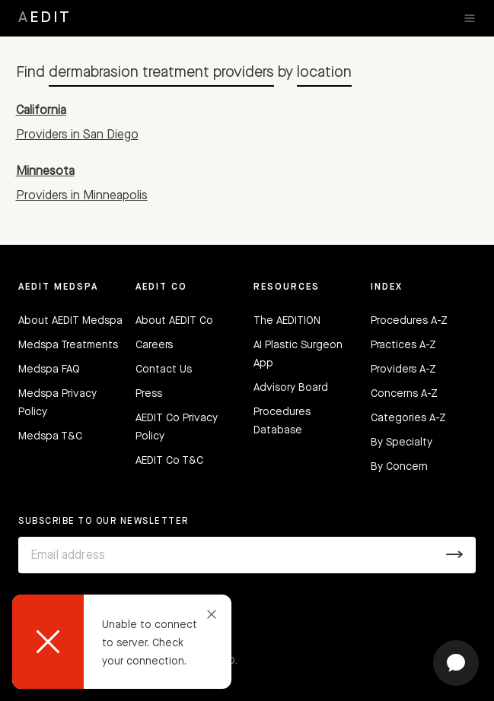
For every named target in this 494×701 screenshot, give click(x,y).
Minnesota (45, 172)
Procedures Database (282, 421)
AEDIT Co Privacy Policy (176, 427)
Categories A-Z (408, 418)
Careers (154, 345)
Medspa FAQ (49, 369)
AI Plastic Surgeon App (298, 354)
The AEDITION (286, 321)
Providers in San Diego (77, 135)
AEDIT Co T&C (169, 460)
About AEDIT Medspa (70, 321)
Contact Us (163, 369)
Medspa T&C (50, 436)
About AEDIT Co (174, 321)
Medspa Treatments (68, 345)
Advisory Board (290, 387)
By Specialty (401, 442)
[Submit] (455, 555)
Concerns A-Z (404, 394)
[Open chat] (456, 663)
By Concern (399, 467)
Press (148, 394)
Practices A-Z (403, 345)
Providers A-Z (403, 369)
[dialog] (121, 642)
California (41, 111)
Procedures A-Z (409, 321)
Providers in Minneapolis (82, 196)
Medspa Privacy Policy (57, 403)
